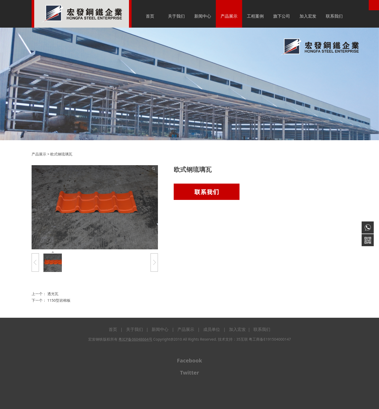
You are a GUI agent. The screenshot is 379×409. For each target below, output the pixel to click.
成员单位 (211, 329)
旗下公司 (281, 16)
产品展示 (229, 16)
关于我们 (176, 16)
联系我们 (334, 16)
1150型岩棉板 (59, 300)
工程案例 (255, 16)
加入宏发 (308, 16)
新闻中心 (202, 16)
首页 (150, 16)
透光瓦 (52, 293)
